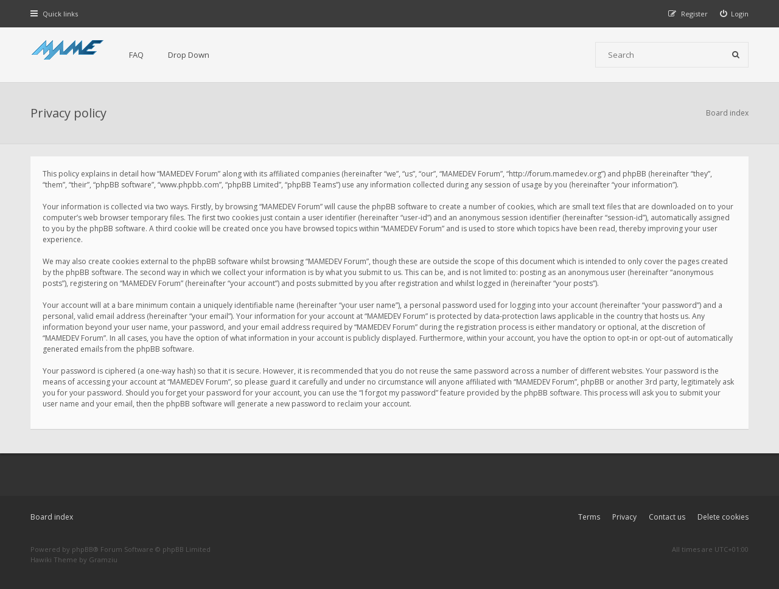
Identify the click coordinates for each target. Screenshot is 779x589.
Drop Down (188, 54)
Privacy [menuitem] (624, 517)
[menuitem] (734, 13)
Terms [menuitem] (589, 517)
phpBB (82, 549)
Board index (51, 517)
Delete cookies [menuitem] (723, 517)
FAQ (136, 54)
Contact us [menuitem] (667, 517)
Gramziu (103, 559)
